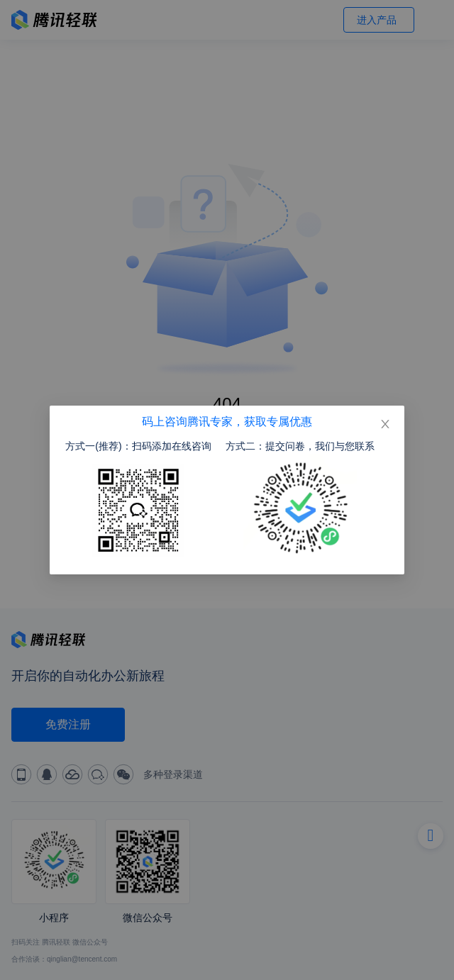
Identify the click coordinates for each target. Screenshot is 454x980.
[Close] (385, 425)
